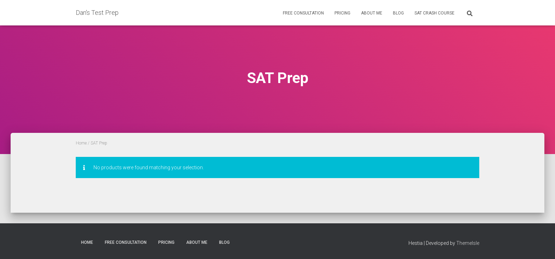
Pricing (342, 13)
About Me (371, 13)
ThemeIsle (467, 243)
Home (81, 143)
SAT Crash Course (434, 13)
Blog (398, 13)
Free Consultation (303, 13)
